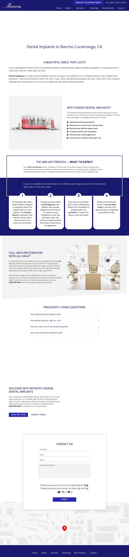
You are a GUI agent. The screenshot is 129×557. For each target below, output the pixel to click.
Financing (66, 555)
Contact (93, 555)
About (44, 555)
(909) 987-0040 (118, 3)
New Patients (80, 555)
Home (35, 555)
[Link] (15, 6)
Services (54, 555)
